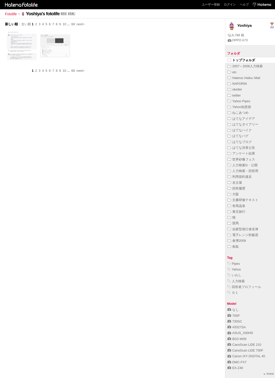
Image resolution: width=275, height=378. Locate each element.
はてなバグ (238, 136)
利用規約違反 (240, 176)
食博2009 (237, 240)
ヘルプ (244, 4)
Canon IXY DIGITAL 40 (246, 356)
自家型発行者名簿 (243, 229)
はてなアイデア (241, 118)
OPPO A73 (238, 40)
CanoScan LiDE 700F (245, 350)
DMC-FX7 (237, 362)
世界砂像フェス (241, 159)
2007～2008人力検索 (245, 66)
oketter (235, 89)
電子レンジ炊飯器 (243, 235)
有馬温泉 (236, 206)
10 (64, 24)
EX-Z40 (235, 368)
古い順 (26, 24)
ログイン (230, 4)
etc (232, 72)
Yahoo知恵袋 (239, 107)
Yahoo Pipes (239, 101)
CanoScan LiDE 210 (244, 344)
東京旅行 (236, 212)
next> (80, 24)
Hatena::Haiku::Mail (244, 78)
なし (233, 310)
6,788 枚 (236, 35)
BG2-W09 (237, 339)
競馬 (233, 223)
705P (234, 316)
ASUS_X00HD (240, 333)
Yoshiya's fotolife (43, 13)
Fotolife (11, 14)
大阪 (233, 194)
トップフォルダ (241, 60)
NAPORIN (237, 84)
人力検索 (236, 281)
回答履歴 (236, 188)
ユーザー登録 (211, 4)
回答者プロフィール (244, 287)
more (269, 374)
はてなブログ (240, 142)
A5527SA (237, 327)
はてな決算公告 (241, 148)
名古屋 (235, 182)
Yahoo (234, 269)
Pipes (234, 264)
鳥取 (233, 246)
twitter (234, 95)
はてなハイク (240, 130)
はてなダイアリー (243, 124)
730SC (235, 321)
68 (73, 24)
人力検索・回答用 (243, 171)
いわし (235, 275)
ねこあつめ (238, 112)
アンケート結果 (241, 153)
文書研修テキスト (243, 200)
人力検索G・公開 (243, 165)
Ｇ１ (233, 292)
